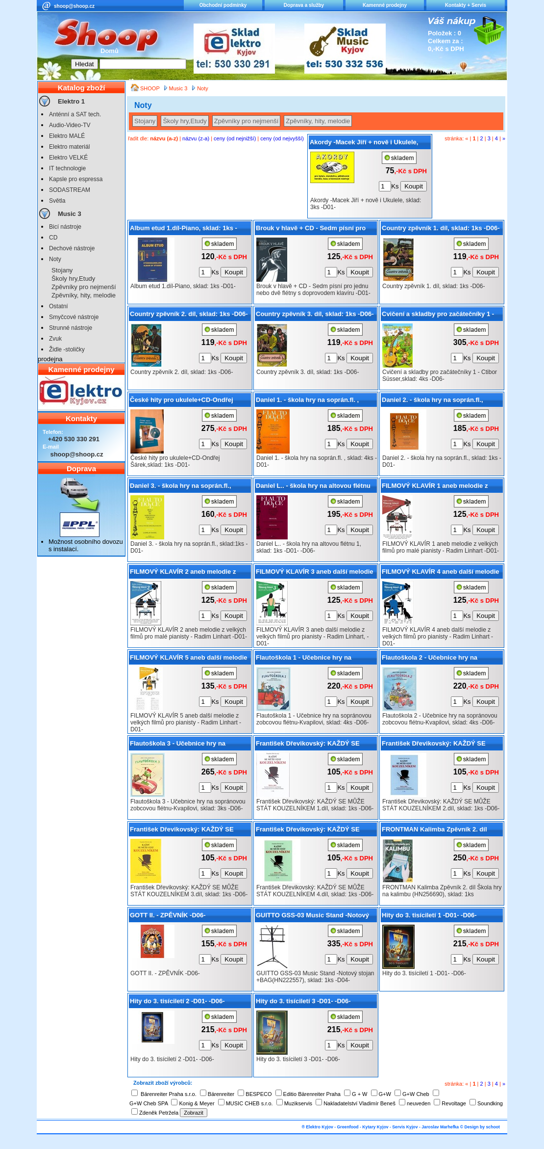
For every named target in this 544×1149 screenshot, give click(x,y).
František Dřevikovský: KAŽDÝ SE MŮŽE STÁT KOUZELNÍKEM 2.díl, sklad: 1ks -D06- (434, 745)
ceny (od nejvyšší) (282, 138)
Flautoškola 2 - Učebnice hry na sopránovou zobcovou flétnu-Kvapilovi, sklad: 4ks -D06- (441, 659)
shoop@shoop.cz (74, 6)
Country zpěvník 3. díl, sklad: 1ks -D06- (315, 314)
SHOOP (150, 88)
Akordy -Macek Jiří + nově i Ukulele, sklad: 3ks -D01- (364, 143)
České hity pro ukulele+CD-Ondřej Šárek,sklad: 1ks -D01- (181, 401)
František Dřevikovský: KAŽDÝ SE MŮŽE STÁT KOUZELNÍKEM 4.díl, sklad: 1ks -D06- (308, 831)
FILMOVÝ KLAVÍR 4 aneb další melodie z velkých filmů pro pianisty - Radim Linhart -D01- (440, 573)
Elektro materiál (69, 146)
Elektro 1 (71, 101)
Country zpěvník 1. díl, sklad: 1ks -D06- (441, 228)
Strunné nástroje (70, 327)
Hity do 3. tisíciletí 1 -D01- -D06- (429, 915)
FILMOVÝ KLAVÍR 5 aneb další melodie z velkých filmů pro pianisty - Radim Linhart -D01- (188, 659)
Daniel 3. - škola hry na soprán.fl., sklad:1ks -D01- (180, 487)
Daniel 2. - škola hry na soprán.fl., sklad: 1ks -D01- (432, 401)
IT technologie (67, 168)
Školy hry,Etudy (73, 278)
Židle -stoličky (67, 349)
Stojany (62, 270)
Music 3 (69, 213)
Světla (57, 200)
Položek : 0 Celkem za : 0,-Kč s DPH (446, 41)
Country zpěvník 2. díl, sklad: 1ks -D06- (189, 314)
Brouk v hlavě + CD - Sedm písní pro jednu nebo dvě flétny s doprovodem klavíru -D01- (311, 229)
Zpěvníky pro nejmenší (83, 287)
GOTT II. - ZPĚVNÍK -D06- (168, 915)
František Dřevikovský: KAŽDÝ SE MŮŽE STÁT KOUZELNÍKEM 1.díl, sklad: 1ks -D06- (308, 745)
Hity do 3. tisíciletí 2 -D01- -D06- (177, 1001)
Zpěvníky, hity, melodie (83, 295)
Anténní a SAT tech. (75, 114)
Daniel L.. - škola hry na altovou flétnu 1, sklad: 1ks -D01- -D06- (313, 487)
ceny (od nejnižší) (235, 138)
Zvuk (55, 338)
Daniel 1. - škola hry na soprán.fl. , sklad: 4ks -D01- (307, 401)
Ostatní (58, 306)
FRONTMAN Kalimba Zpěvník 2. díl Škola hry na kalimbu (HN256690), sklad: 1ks (434, 831)
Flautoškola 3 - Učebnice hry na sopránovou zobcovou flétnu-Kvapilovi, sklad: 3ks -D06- (189, 745)
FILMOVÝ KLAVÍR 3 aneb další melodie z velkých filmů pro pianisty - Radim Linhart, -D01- (314, 573)
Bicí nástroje (65, 226)
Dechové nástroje (72, 248)
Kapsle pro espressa (75, 179)
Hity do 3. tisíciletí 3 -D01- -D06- (303, 1001)
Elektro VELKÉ (68, 157)
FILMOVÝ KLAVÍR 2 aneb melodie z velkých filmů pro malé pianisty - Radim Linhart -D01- (189, 573)
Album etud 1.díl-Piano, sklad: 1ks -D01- (183, 229)
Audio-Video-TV (70, 125)
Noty (55, 259)
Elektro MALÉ (67, 136)
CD (53, 237)
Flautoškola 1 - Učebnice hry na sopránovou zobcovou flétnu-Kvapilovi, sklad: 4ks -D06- (315, 659)
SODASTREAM (69, 190)
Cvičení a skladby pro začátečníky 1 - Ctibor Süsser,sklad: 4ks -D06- (438, 315)
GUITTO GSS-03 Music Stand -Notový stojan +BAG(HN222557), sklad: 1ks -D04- (312, 916)
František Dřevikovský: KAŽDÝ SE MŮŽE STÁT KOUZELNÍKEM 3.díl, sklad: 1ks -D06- (182, 831)
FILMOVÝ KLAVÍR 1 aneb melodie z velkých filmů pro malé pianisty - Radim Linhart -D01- (441, 487)
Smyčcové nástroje (74, 317)
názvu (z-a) (195, 138)
